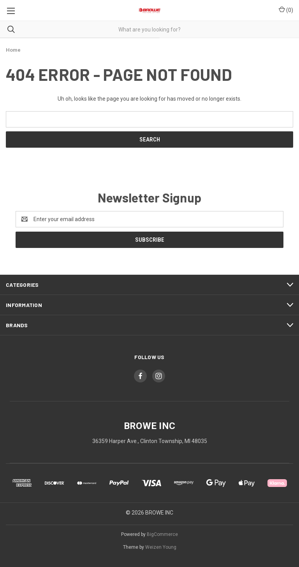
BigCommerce (162, 534)
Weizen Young (160, 547)
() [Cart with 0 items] (286, 9)
